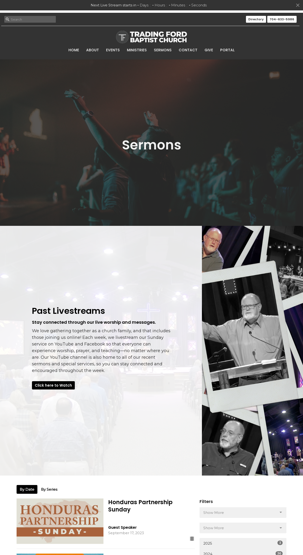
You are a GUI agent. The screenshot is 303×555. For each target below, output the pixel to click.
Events (113, 50)
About (92, 50)
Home (73, 50)
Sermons (163, 50)
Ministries (137, 50)
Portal (227, 50)
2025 (243, 543)
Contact (188, 50)
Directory (256, 19)
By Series (49, 489)
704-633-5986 (282, 19)
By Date (27, 489)
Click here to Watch (53, 385)
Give (209, 50)
